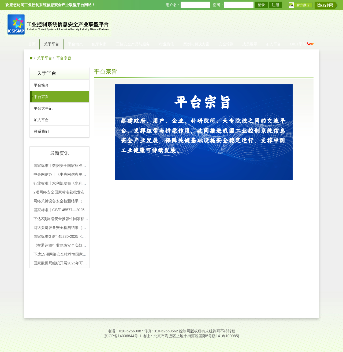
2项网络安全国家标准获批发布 (58, 192)
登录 (261, 5)
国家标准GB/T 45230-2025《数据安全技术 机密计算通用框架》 (86, 236)
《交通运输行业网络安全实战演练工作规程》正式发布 (78, 245)
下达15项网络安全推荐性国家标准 (61, 254)
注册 (275, 5)
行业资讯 (166, 44)
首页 (32, 44)
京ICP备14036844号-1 (122, 336)
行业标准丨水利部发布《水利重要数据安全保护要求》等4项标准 (87, 183)
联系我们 (41, 131)
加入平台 (273, 44)
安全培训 (226, 44)
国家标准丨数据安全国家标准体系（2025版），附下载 (78, 165)
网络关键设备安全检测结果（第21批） (65, 227)
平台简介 (41, 85)
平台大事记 (43, 108)
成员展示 (249, 44)
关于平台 (51, 44)
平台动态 (75, 44)
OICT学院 (302, 44)
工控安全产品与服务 (133, 44)
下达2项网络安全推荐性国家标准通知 (64, 219)
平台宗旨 (63, 58)
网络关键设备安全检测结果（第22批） (65, 201)
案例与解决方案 (196, 44)
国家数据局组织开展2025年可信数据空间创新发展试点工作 (82, 263)
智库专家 (98, 44)
